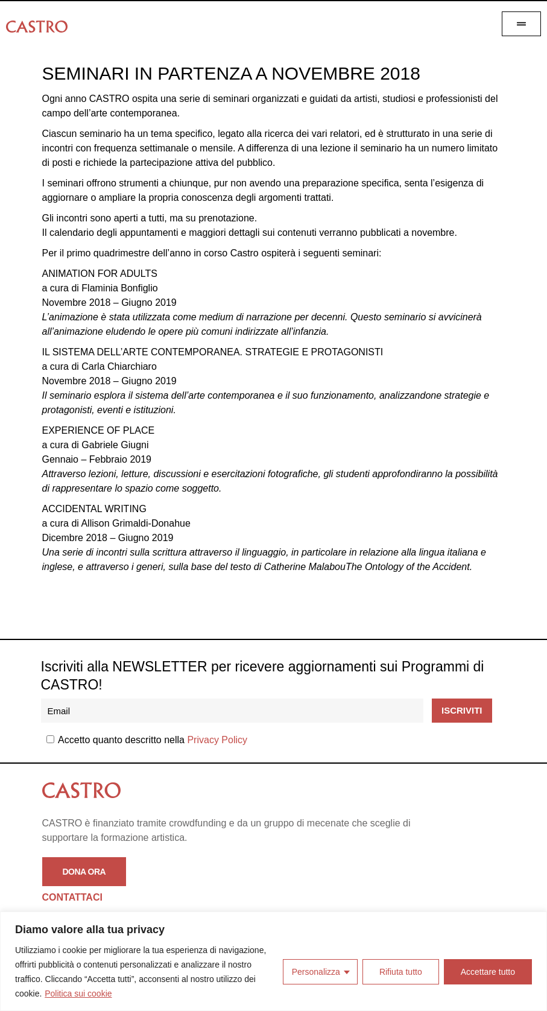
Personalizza (316, 972)
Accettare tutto (488, 972)
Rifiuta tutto (400, 972)
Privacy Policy (217, 740)
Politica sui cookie (78, 993)
